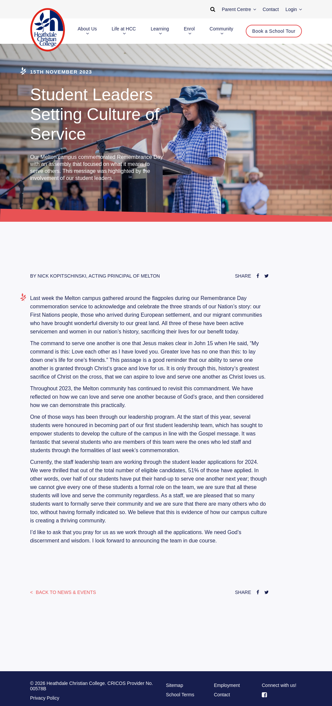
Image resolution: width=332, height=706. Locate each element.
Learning (160, 31)
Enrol (189, 31)
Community (221, 31)
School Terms (180, 694)
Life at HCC (124, 31)
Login (294, 9)
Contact (222, 694)
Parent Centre (239, 9)
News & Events (65, 592)
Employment (227, 685)
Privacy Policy (44, 698)
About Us (87, 31)
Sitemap (174, 685)
